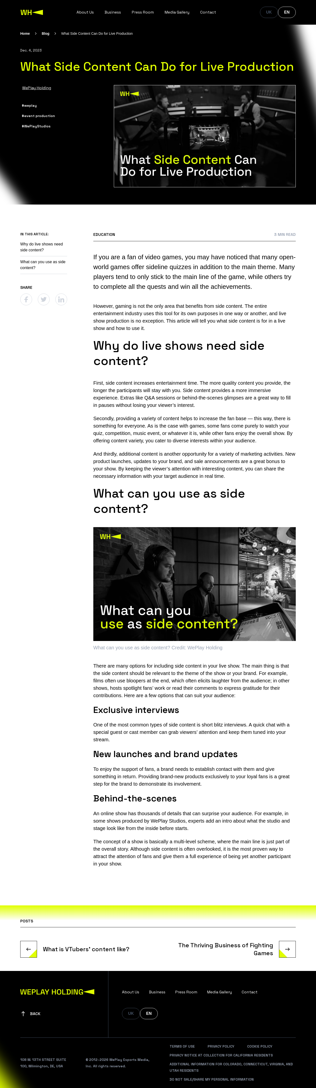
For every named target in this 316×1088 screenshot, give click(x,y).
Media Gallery (177, 12)
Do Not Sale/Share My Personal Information (212, 1079)
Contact (208, 12)
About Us (85, 12)
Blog (45, 33)
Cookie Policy (259, 1046)
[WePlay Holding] (31, 12)
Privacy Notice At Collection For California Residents (221, 1055)
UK (269, 12)
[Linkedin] (61, 299)
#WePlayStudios (36, 126)
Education (104, 234)
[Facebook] (26, 299)
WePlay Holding (36, 87)
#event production (38, 116)
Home (25, 33)
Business (113, 12)
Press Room (143, 12)
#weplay (29, 105)
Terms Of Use (182, 1046)
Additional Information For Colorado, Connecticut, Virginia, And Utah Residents (231, 1067)
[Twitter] (44, 299)
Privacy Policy (221, 1046)
